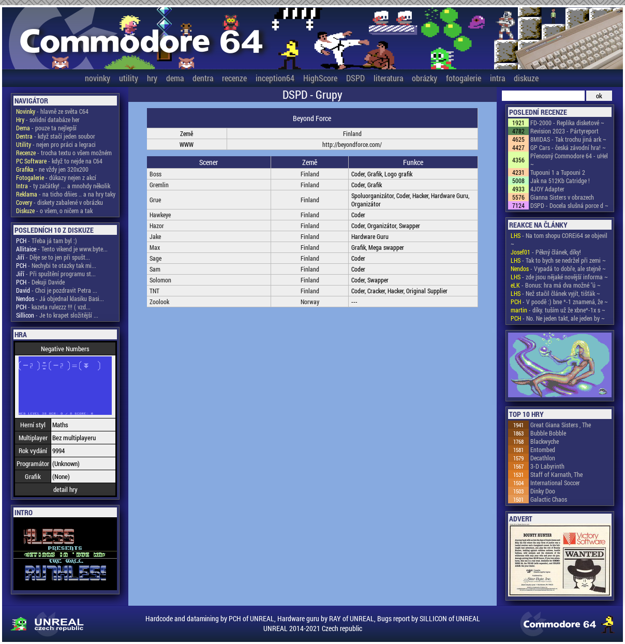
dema (175, 77)
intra (497, 77)
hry (152, 77)
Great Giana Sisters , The (560, 425)
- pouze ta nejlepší (46, 128)
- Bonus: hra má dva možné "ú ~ (556, 285)
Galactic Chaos (548, 499)
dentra (202, 77)
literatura (388, 77)
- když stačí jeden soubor (55, 136)
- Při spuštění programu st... (56, 273)
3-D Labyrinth (547, 466)
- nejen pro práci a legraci (56, 144)
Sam (155, 269)
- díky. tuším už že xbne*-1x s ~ (558, 310)
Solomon (160, 280)
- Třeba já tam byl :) (46, 240)
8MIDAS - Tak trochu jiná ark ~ (568, 139)
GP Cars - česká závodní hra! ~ (568, 147)
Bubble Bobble (548, 433)
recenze (234, 77)
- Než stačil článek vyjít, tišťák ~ (555, 293)
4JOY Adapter (547, 189)
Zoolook (159, 301)
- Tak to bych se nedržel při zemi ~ (558, 260)
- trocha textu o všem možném (64, 152)
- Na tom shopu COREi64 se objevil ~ (559, 239)
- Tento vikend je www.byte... (62, 249)
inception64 (275, 77)
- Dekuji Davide (40, 282)
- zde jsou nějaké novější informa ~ (559, 277)
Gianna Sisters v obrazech (562, 197)
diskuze (526, 77)
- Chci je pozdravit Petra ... (56, 290)
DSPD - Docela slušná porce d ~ (569, 205)
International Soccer (555, 482)
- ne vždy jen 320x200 (52, 169)
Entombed (542, 449)
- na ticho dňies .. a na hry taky (65, 194)
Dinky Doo (542, 491)
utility (128, 77)
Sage (155, 258)
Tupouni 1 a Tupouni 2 (557, 172)
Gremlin (159, 185)
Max (155, 247)
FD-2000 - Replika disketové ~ (567, 122)
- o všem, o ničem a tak (54, 210)
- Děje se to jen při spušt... (53, 257)
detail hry (65, 489)
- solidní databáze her (48, 119)
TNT (154, 291)
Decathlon (542, 458)
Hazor (157, 225)
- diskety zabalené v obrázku (59, 202)
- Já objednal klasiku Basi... (60, 298)
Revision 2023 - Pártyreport (564, 131)
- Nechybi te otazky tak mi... (56, 265)
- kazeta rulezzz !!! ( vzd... (53, 307)
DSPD (355, 77)
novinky (97, 77)
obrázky (424, 77)
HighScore (320, 77)
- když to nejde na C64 (59, 161)
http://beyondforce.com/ (352, 144)
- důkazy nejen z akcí (56, 177)
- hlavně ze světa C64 (52, 111)
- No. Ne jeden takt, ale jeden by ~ (558, 318)
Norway (310, 301)
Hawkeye (160, 215)
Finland (352, 133)
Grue (155, 200)
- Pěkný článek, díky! (546, 252)
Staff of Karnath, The (556, 474)
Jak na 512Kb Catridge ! (560, 180)
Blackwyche (544, 441)
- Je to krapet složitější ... (57, 315)
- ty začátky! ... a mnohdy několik (63, 186)
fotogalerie (463, 77)
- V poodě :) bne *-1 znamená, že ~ (559, 301)
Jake (155, 236)
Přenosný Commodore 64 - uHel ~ (569, 160)
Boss (155, 174)
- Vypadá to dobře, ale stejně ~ (558, 268)
